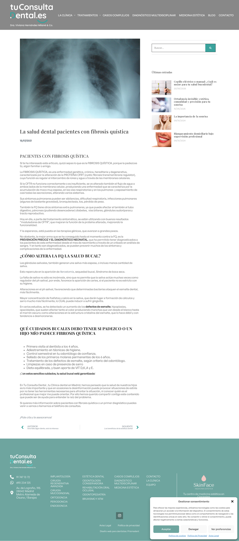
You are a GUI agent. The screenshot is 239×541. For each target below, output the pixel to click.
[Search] (210, 48)
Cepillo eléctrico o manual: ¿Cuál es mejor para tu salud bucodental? (195, 83)
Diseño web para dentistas (113, 531)
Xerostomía (67, 271)
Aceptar (166, 529)
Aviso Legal (214, 536)
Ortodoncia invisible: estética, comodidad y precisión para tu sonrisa (192, 101)
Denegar (194, 529)
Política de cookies (177, 536)
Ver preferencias (221, 529)
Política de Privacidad (197, 536)
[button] (232, 501)
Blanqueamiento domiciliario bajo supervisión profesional (193, 135)
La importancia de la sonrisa (191, 116)
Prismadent (133, 531)
